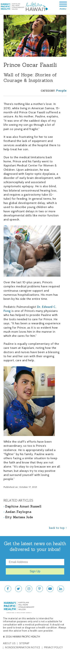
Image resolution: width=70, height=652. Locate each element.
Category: (48, 90)
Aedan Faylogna (18, 512)
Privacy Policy (53, 647)
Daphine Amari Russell (23, 506)
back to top (57, 528)
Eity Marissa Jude (19, 517)
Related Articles (18, 500)
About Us (9, 643)
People (61, 90)
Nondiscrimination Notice (22, 647)
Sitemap (24, 643)
